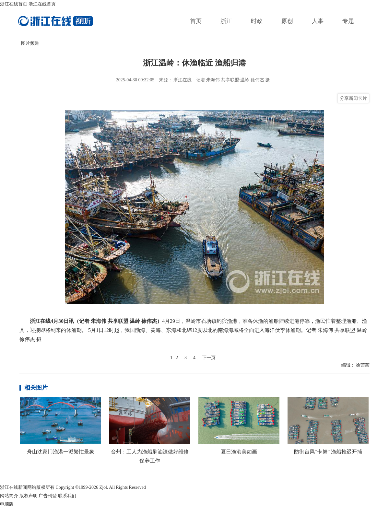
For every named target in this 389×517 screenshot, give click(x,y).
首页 (196, 21)
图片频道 (30, 43)
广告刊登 (48, 495)
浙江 (226, 21)
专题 (348, 21)
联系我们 (67, 495)
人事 (318, 21)
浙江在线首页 (13, 4)
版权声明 (28, 495)
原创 (287, 21)
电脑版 (7, 504)
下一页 (209, 357)
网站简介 (9, 495)
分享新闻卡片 (353, 98)
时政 (257, 21)
